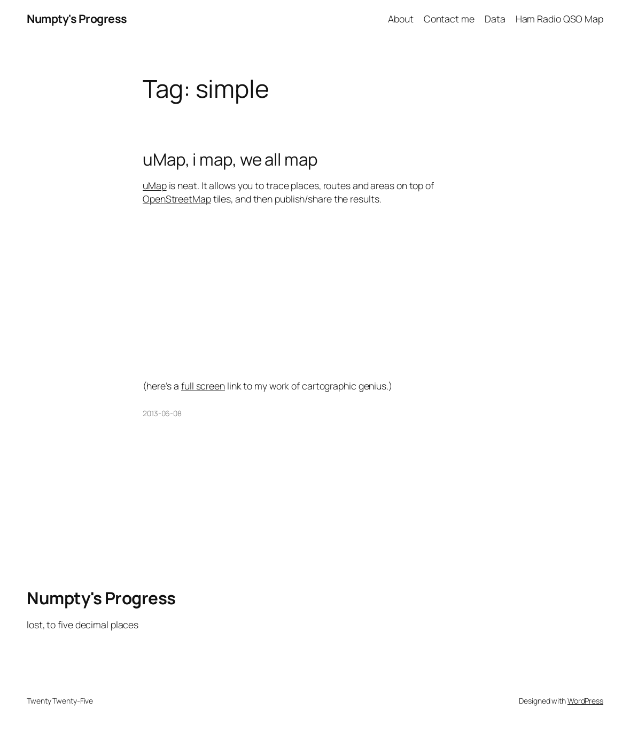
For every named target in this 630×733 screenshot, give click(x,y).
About (401, 18)
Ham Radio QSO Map (559, 18)
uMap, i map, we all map (230, 159)
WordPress (585, 701)
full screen (203, 385)
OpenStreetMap (177, 198)
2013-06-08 (162, 413)
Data (495, 18)
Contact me (449, 18)
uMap (155, 185)
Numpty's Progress (77, 18)
